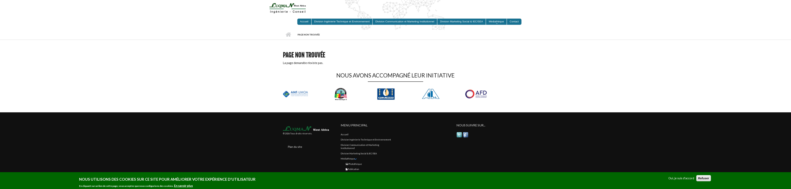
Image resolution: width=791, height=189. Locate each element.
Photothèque (354, 164)
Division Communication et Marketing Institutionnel (360, 147)
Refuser (703, 178)
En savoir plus (183, 186)
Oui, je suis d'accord (681, 178)
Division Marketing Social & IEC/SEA (359, 153)
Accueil (288, 35)
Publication (352, 169)
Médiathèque (348, 158)
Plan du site (295, 146)
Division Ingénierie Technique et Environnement (366, 139)
